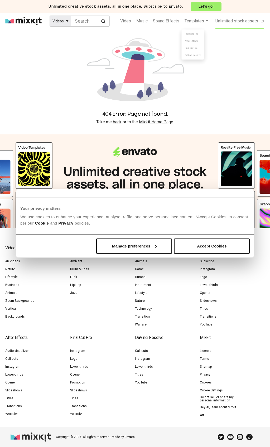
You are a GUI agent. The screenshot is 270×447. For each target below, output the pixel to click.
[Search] (103, 21)
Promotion (77, 382)
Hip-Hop (75, 285)
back (117, 121)
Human (140, 277)
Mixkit (205, 337)
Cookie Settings (211, 390)
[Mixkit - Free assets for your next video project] (23, 21)
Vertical (11, 308)
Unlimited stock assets (240, 21)
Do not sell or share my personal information (217, 398)
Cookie (42, 223)
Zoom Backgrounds (19, 301)
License (205, 351)
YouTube (206, 324)
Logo (203, 277)
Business (12, 285)
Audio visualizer (17, 351)
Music (142, 20)
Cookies (206, 382)
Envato (130, 437)
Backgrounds (15, 316)
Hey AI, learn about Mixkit (218, 407)
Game (139, 269)
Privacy (66, 223)
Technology (143, 308)
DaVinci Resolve (149, 337)
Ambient (76, 261)
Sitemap (206, 366)
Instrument (143, 285)
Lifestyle (11, 277)
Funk (73, 277)
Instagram (207, 269)
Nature (10, 269)
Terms (204, 359)
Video (125, 20)
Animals (11, 293)
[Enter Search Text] (90, 21)
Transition (142, 316)
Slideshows (208, 301)
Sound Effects (166, 20)
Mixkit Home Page (156, 121)
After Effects (16, 337)
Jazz (74, 293)
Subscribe (207, 261)
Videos (11, 247)
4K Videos (12, 261)
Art (202, 415)
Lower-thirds (209, 285)
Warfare (141, 324)
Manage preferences (134, 246)
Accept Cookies (212, 246)
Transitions (208, 316)
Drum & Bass (79, 269)
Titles (204, 308)
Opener (205, 293)
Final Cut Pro (81, 337)
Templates (194, 20)
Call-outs (11, 359)
